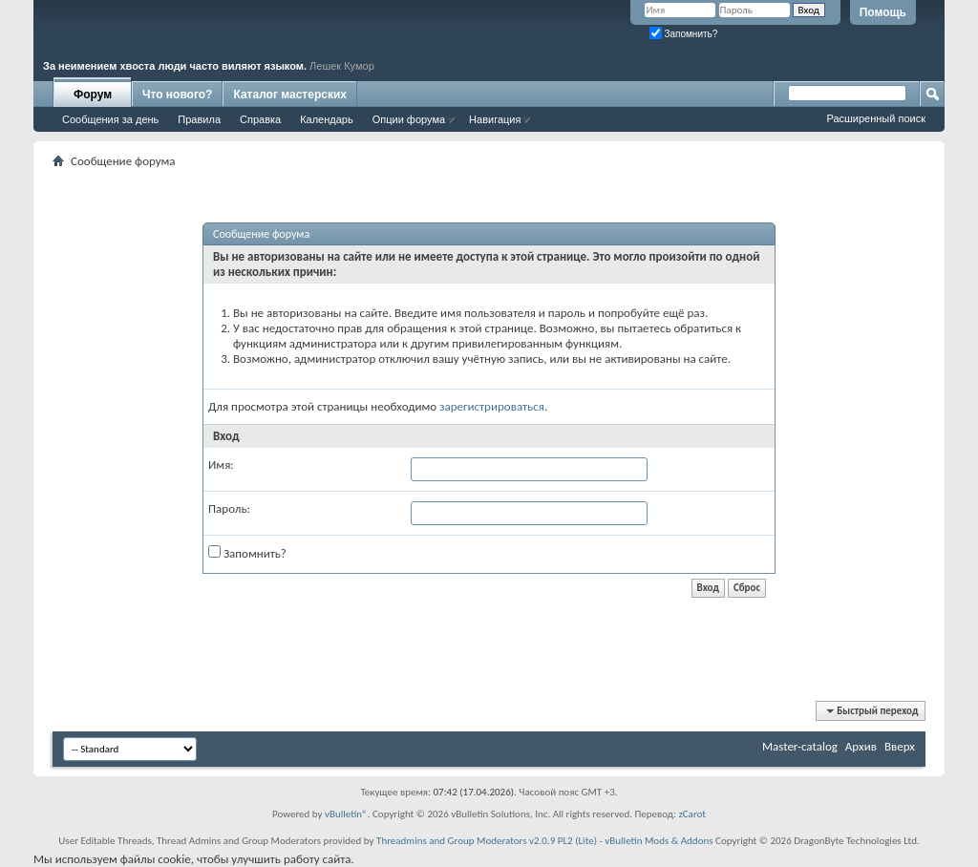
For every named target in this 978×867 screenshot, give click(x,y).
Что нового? (177, 94)
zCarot (692, 814)
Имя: (221, 464)
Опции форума (408, 119)
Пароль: (229, 508)
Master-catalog (800, 746)
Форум (93, 94)
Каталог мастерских (290, 94)
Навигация (495, 119)
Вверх (899, 746)
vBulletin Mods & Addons (658, 841)
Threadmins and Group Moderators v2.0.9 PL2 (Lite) (486, 841)
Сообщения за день (110, 119)
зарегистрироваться (491, 406)
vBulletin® (346, 814)
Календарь (326, 119)
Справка (260, 119)
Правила (199, 119)
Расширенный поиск (875, 118)
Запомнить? (683, 34)
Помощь (883, 12)
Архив (861, 746)
